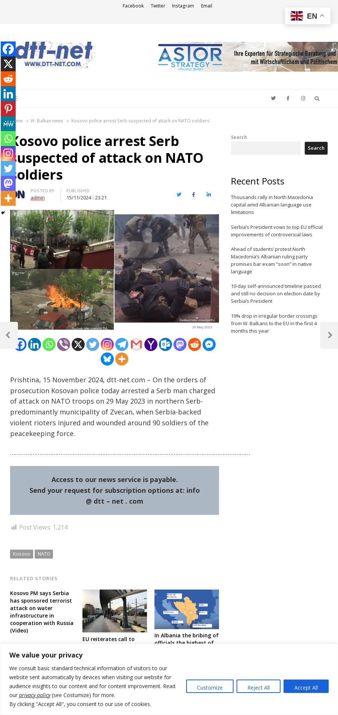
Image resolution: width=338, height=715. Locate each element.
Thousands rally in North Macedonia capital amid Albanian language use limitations (272, 204)
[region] (169, 679)
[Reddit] (194, 344)
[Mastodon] (180, 344)
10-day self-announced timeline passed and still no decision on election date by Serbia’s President (276, 293)
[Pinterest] (8, 108)
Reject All (258, 687)
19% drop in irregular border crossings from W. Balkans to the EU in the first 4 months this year (274, 323)
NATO (44, 553)
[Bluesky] (107, 359)
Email (206, 6)
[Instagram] (107, 344)
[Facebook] (19, 344)
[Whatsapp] (49, 344)
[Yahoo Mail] (150, 344)
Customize (210, 687)
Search (239, 137)
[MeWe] (8, 123)
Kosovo (21, 553)
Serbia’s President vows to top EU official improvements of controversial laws (277, 231)
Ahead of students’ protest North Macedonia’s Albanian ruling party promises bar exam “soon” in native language (271, 260)
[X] (78, 344)
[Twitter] (92, 344)
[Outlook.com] (165, 344)
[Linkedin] (34, 344)
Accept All (306, 687)
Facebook (133, 6)
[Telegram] (121, 344)
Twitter (158, 6)
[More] (121, 359)
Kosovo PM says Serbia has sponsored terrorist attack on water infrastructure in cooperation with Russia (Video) (41, 612)
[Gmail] (136, 344)
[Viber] (63, 344)
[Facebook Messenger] (209, 344)
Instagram (183, 6)
